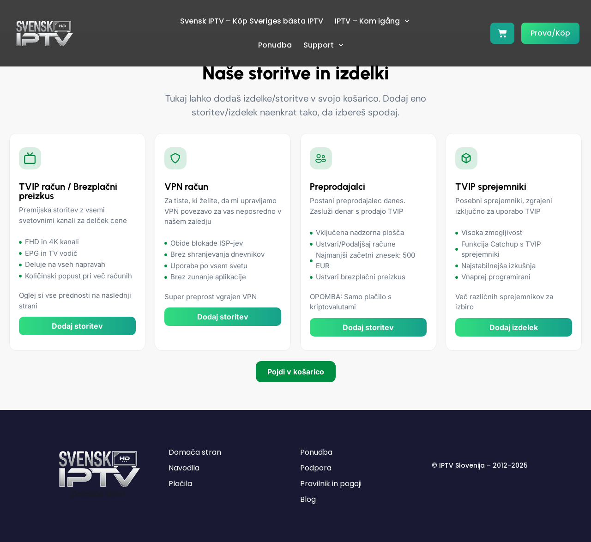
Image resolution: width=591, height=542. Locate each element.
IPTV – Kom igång (372, 21)
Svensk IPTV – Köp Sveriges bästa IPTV (251, 21)
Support (323, 45)
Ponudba (275, 45)
